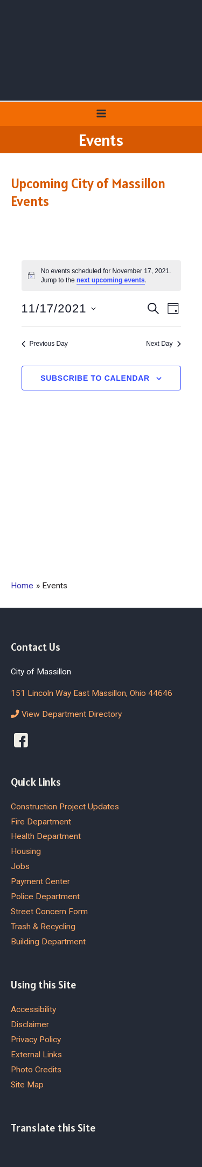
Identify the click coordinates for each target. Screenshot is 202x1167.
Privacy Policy (36, 1039)
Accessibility (33, 1009)
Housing (26, 851)
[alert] (101, 275)
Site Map (27, 1085)
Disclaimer (30, 1024)
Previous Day (45, 343)
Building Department (48, 942)
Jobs (20, 866)
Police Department (45, 896)
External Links (36, 1054)
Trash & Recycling (43, 926)
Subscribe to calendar (95, 378)
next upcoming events (110, 280)
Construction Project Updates (65, 807)
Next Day (163, 343)
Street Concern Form (49, 911)
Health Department (46, 836)
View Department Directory (66, 714)
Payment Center (40, 881)
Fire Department (41, 822)
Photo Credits (36, 1070)
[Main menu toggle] (101, 113)
